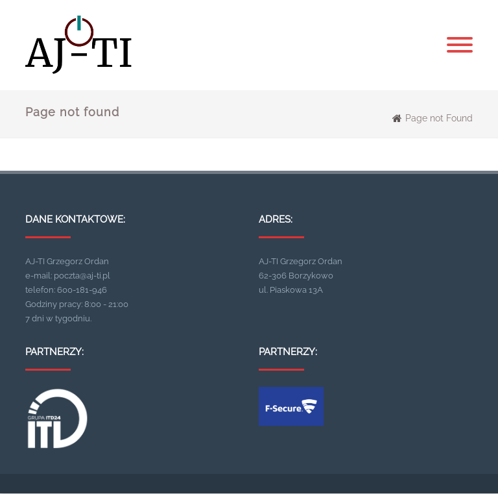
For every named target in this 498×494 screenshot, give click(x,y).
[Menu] (460, 45)
